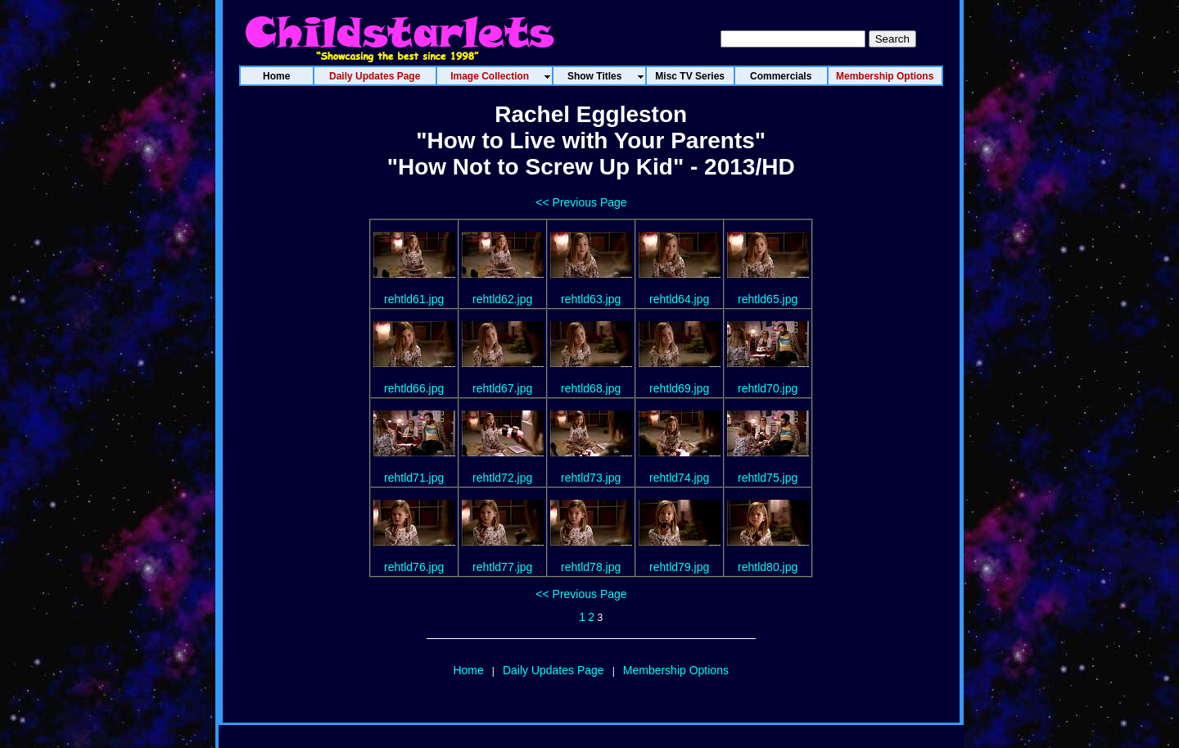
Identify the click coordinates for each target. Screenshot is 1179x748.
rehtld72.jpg (502, 477)
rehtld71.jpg (414, 477)
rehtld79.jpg (679, 566)
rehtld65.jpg (767, 299)
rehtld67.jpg (502, 388)
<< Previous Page (580, 202)
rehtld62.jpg (502, 299)
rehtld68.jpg (591, 388)
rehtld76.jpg (414, 566)
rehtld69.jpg (679, 388)
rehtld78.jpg (591, 566)
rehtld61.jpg (414, 299)
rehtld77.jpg (502, 566)
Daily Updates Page (553, 670)
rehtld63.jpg (591, 299)
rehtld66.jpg (414, 388)
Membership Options (676, 670)
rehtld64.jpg (679, 299)
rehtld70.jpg (767, 388)
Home (468, 670)
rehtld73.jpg (591, 477)
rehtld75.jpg (767, 477)
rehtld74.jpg (679, 477)
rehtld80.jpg (767, 566)
